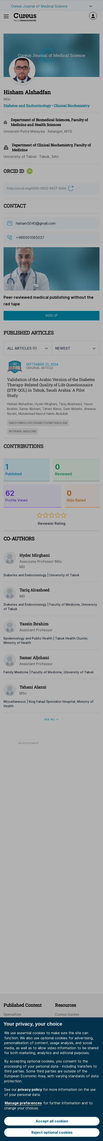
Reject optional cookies (51, 1132)
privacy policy (30, 1089)
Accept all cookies (52, 1121)
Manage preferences (23, 1103)
